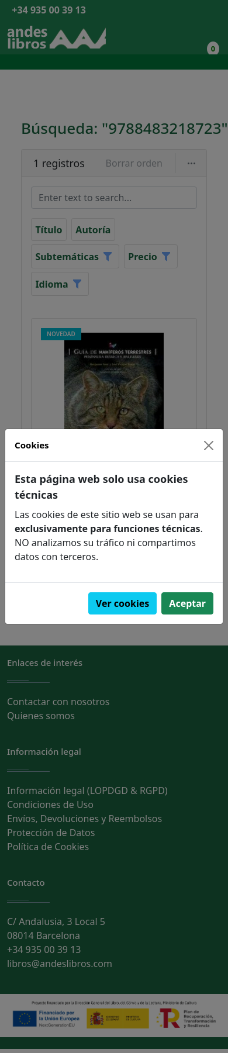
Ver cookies (123, 603)
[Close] (208, 445)
